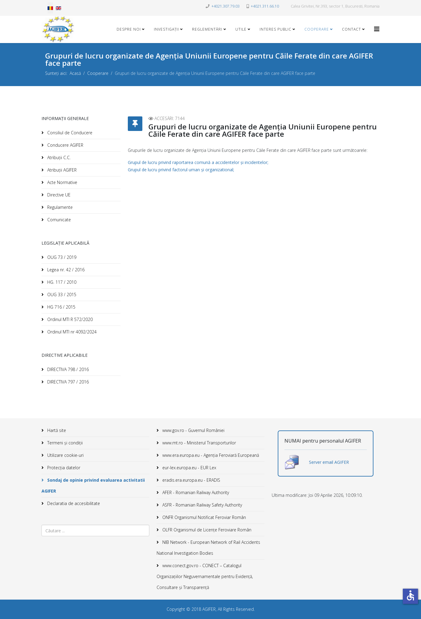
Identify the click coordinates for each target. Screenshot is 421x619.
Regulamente (59, 207)
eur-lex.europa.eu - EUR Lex (188, 467)
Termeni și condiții (64, 443)
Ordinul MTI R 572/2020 (69, 319)
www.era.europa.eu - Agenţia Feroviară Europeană (210, 455)
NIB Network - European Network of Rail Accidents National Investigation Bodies (208, 547)
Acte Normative (61, 182)
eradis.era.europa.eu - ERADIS (190, 480)
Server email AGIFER (329, 462)
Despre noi (129, 29)
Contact (351, 29)
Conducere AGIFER (64, 145)
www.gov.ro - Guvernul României (192, 430)
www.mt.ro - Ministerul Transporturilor (198, 443)
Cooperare (316, 29)
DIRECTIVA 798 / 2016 (67, 369)
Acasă (75, 73)
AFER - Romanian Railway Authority (195, 492)
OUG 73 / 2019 (61, 257)
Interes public (275, 29)
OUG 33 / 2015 (61, 294)
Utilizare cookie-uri (65, 455)
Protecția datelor (63, 467)
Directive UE (58, 195)
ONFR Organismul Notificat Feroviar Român (203, 517)
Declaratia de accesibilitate (73, 503)
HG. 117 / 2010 (61, 282)
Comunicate (58, 220)
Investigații (166, 29)
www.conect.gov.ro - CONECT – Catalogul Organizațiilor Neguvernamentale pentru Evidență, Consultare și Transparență (205, 576)
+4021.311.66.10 (265, 6)
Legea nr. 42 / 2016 (65, 270)
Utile (241, 29)
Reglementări (207, 29)
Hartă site (56, 430)
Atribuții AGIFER (61, 170)
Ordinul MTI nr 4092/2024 (71, 332)
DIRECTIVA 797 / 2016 (67, 382)
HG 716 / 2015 (60, 307)
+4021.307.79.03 (225, 6)
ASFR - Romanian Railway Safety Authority (201, 505)
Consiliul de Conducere (69, 133)
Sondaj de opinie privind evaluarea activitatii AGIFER (93, 485)
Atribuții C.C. (58, 157)
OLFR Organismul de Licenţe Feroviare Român (206, 530)
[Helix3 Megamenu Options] (377, 29)
